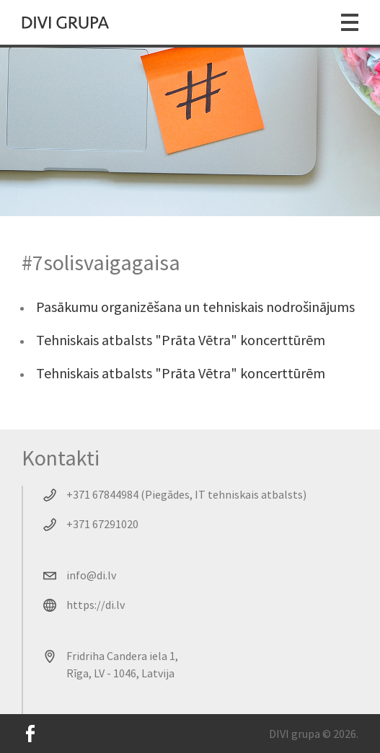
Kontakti (61, 457)
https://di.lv (95, 604)
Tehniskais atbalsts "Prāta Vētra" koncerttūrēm (180, 340)
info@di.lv (91, 575)
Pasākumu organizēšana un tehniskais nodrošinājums (195, 307)
